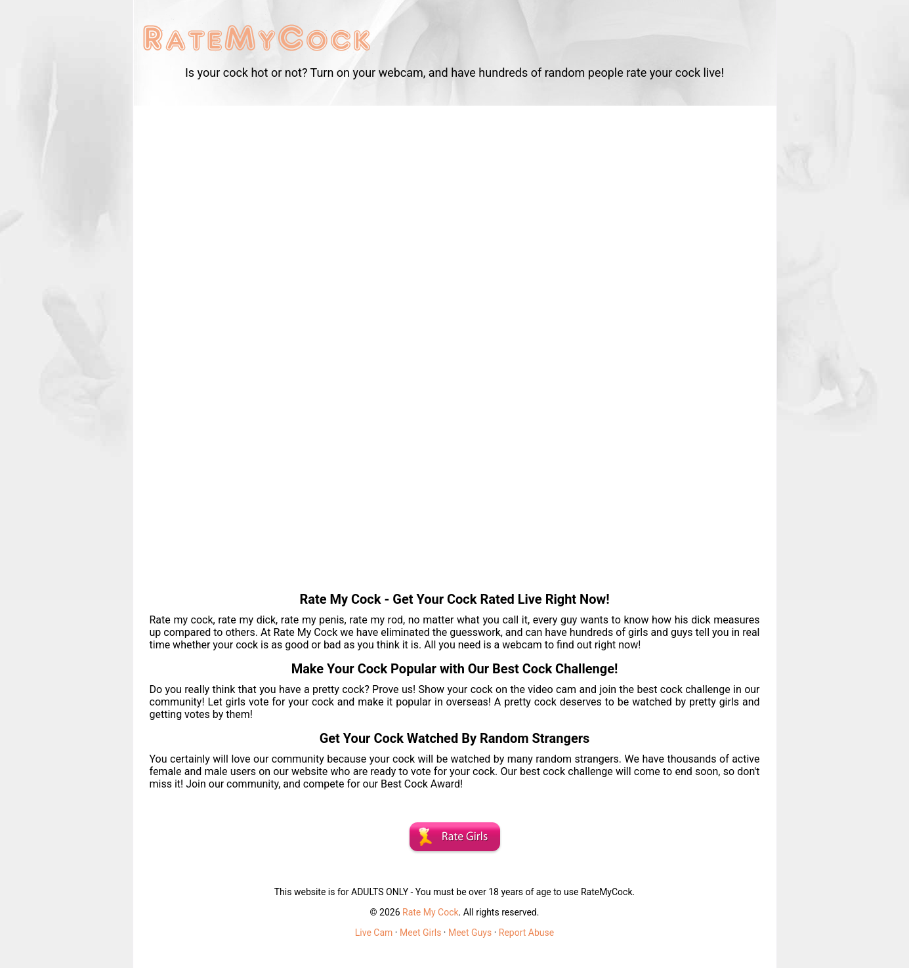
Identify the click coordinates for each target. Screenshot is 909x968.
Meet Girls (420, 932)
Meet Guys (470, 932)
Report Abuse (526, 932)
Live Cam (374, 932)
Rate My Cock (430, 912)
